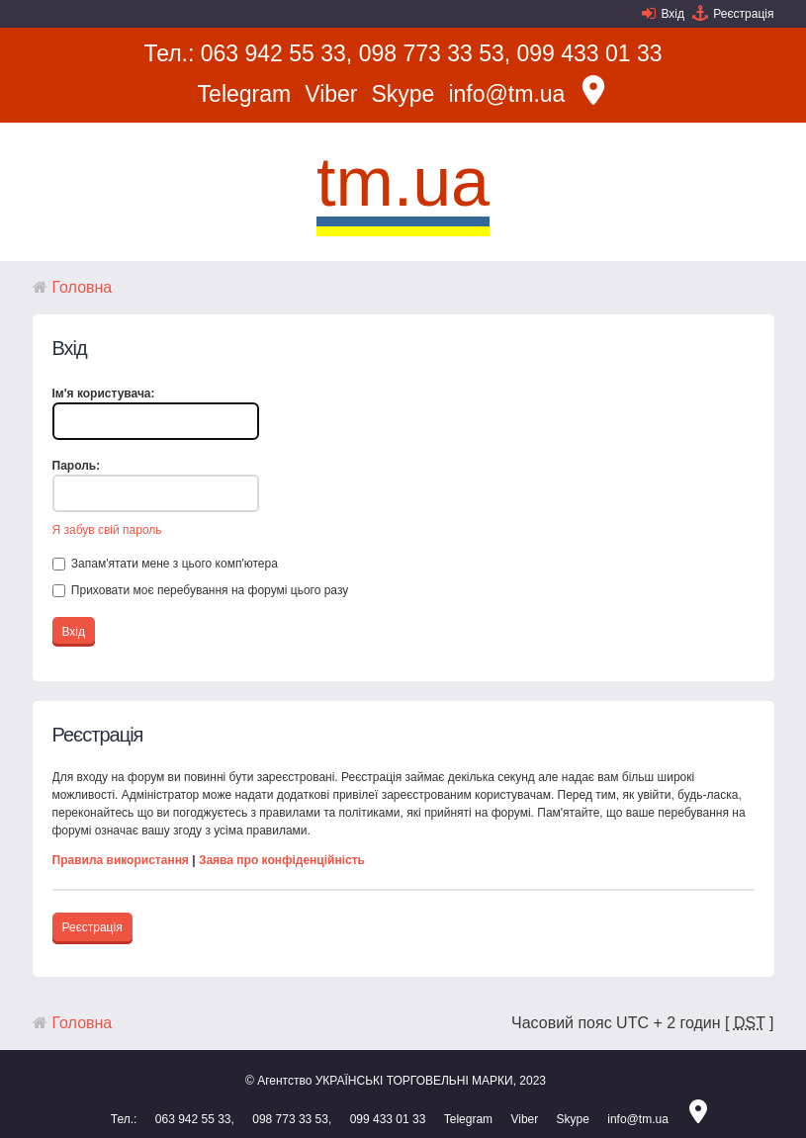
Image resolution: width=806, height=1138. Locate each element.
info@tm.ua (506, 94)
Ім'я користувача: (103, 393)
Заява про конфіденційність (282, 860)
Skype (402, 94)
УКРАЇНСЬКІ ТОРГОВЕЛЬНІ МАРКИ (414, 1081)
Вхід (672, 14)
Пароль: (76, 466)
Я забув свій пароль (107, 530)
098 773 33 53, (434, 53)
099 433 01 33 (590, 53)
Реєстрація (743, 14)
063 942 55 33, (276, 53)
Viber (331, 94)
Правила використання (120, 860)
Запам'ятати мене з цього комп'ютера (165, 563)
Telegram (245, 94)
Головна (82, 287)
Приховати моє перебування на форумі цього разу (200, 590)
